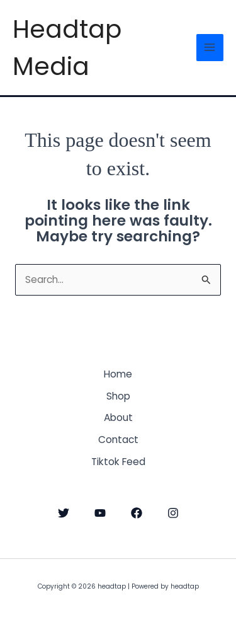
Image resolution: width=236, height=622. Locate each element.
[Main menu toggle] (209, 47)
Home (118, 374)
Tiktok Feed (118, 461)
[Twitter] (63, 513)
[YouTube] (100, 513)
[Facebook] (136, 513)
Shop (118, 396)
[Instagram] (173, 513)
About (118, 417)
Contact (118, 439)
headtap (14, 10)
